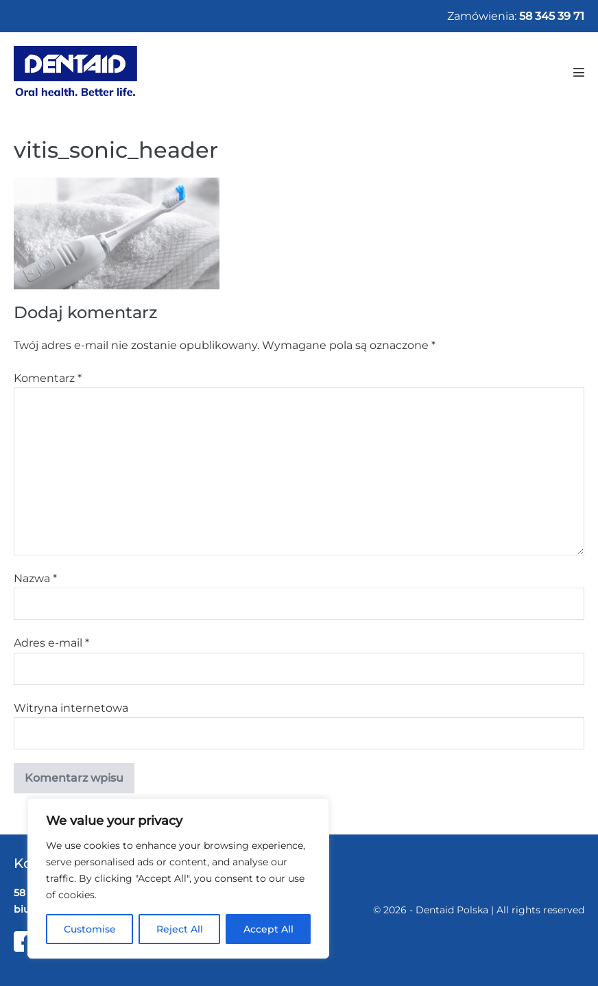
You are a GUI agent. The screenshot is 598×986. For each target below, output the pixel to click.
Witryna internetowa (71, 707)
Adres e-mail (51, 642)
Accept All (268, 929)
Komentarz (48, 378)
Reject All (179, 929)
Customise (90, 929)
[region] (178, 878)
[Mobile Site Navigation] (578, 72)
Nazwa (35, 578)
